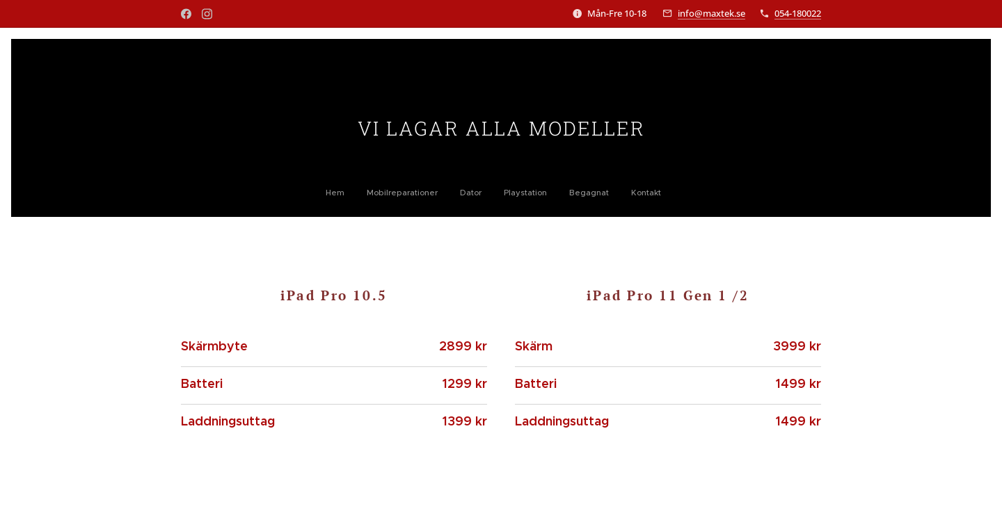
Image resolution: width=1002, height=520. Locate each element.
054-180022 (797, 13)
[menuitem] (443, 192)
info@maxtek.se (711, 13)
